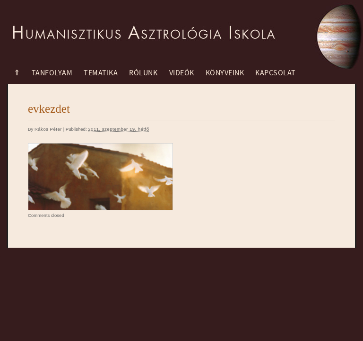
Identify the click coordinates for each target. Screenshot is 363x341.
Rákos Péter (48, 129)
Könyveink (225, 73)
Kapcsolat (275, 73)
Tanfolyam (52, 73)
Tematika (101, 73)
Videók (181, 73)
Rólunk (143, 73)
